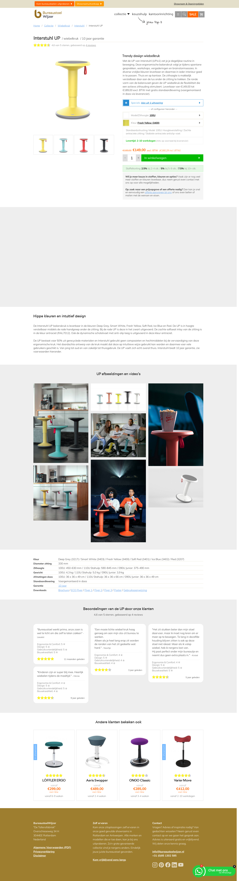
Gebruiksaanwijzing (135, 590)
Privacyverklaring (43, 851)
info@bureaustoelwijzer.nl (168, 851)
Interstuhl (79, 25)
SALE (192, 14)
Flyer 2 (98, 590)
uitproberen (54, 3)
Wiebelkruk (64, 25)
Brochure (63, 590)
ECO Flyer (76, 590)
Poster (118, 590)
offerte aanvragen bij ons (158, 192)
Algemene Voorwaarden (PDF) (52, 847)
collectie (122, 14)
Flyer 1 (88, 590)
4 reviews (91, 45)
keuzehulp (139, 14)
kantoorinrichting (161, 14)
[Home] (48, 14)
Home (36, 25)
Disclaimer (39, 855)
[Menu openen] (178, 14)
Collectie (48, 25)
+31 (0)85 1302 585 (164, 855)
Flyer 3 (108, 590)
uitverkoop (89, 3)
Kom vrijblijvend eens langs (109, 859)
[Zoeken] (184, 14)
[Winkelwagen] (201, 14)
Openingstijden (189, 3)
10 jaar (62, 585)
